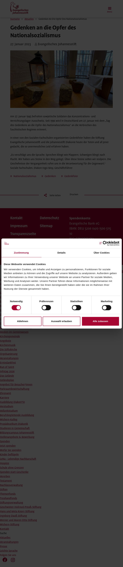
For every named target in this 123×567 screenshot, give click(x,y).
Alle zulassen (100, 321)
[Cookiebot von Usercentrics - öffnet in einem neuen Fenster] (105, 243)
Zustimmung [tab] (21, 252)
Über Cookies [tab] (102, 252)
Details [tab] (62, 252)
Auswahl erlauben (61, 321)
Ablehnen (22, 321)
